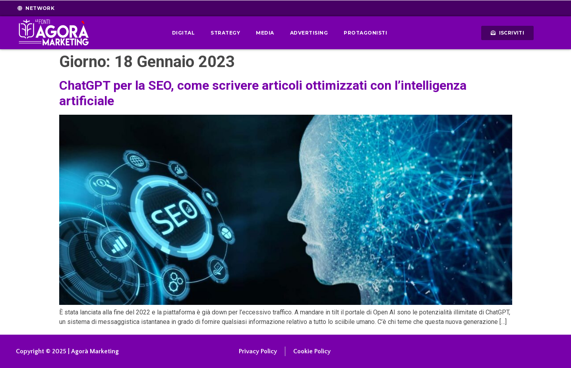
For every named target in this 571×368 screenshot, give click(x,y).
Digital (183, 33)
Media (265, 33)
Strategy (225, 33)
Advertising (309, 33)
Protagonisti (365, 33)
